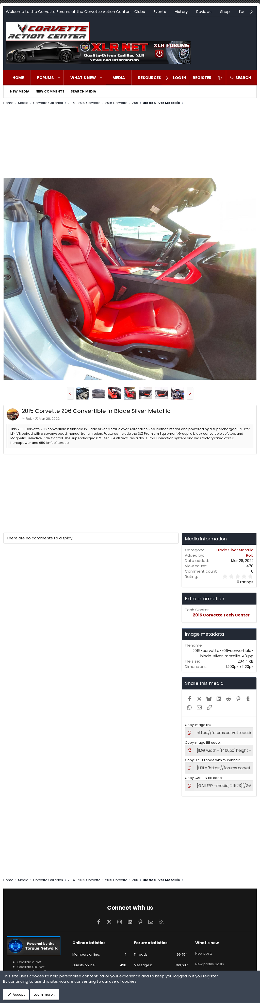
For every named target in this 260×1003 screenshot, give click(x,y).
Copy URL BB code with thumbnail (212, 758)
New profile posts (209, 957)
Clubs (139, 11)
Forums (45, 77)
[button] (59, 77)
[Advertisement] (130, 142)
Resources (149, 77)
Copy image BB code (202, 741)
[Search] (240, 77)
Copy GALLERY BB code (203, 775)
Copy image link (198, 724)
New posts (204, 948)
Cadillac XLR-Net (30, 963)
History (181, 11)
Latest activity (206, 966)
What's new (83, 77)
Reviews (204, 11)
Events (160, 11)
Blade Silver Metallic (235, 550)
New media (19, 91)
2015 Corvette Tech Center (221, 615)
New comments (50, 91)
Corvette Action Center (36, 968)
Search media (83, 91)
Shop (225, 11)
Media (118, 77)
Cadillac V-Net (29, 959)
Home (18, 77)
